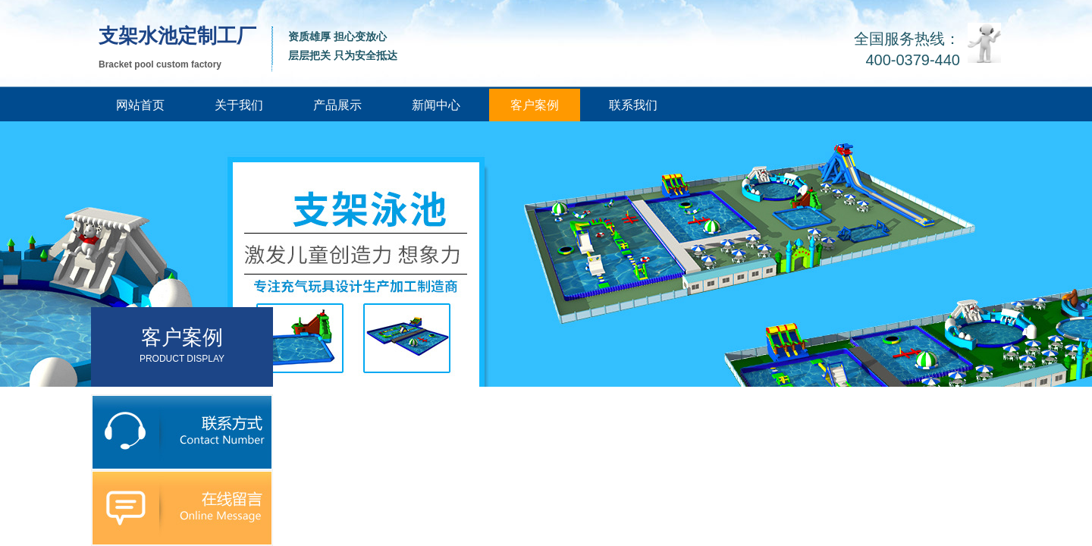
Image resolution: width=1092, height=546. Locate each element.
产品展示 (337, 105)
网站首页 (140, 105)
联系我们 (633, 105)
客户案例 (534, 105)
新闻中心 (436, 105)
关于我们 (239, 105)
